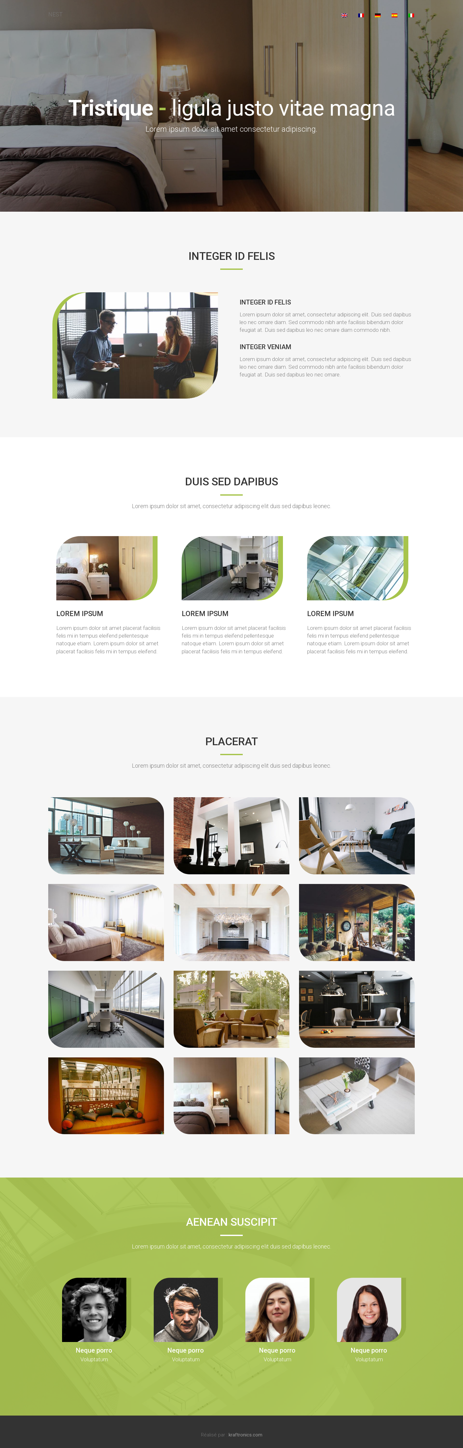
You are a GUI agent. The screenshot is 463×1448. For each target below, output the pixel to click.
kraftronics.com (245, 1435)
